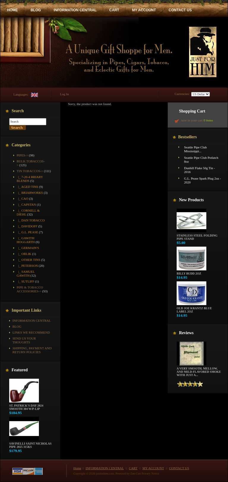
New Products (191, 200)
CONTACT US (180, 10)
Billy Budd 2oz (191, 272)
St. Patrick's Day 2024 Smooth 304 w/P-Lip (26, 405)
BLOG (36, 10)
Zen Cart (135, 473)
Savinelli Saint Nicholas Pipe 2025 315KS (30, 443)
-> (30, 171)
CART (114, 10)
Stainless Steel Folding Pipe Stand (197, 235)
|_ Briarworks (30, 192)
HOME (12, 10)
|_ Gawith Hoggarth (26, 240)
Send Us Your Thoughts (24, 340)
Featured (20, 370)
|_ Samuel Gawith (26, 273)
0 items (208, 120)
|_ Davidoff (27, 226)
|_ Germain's (28, 248)
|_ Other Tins (28, 259)
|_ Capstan (26, 204)
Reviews (186, 333)
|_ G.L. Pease (27, 232)
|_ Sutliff (25, 281)
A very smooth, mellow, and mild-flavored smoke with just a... (199, 370)
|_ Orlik (24, 254)
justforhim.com (105, 473)
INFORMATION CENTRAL (75, 10)
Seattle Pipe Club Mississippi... (195, 149)
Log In (64, 94)
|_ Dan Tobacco (31, 220)
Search (18, 111)
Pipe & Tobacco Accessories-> (30, 289)
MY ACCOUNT (144, 10)
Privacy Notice (150, 473)
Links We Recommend (31, 332)
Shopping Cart (192, 111)
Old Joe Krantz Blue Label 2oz (194, 308)
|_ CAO (22, 198)
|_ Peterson (27, 265)
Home (77, 468)
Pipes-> (22, 155)
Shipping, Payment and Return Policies (32, 350)
